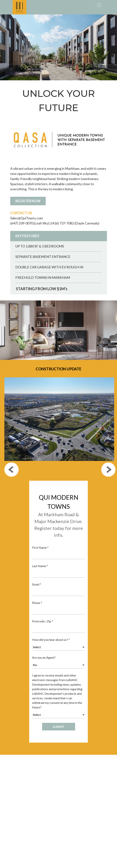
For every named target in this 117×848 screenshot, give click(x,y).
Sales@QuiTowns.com (26, 218)
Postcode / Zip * (42, 621)
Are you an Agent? (44, 657)
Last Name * (40, 566)
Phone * (37, 603)
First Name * (40, 547)
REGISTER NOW (28, 201)
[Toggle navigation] (99, 5)
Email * (36, 584)
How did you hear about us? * (51, 639)
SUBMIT (58, 726)
